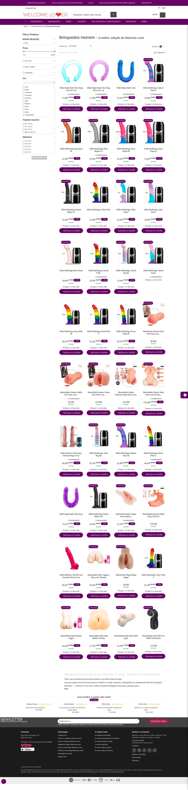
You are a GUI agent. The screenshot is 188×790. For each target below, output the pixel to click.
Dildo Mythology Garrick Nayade (126, 271)
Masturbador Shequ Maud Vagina (126, 576)
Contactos (135, 746)
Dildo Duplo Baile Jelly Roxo (71, 514)
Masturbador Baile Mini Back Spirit (126, 637)
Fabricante (135, 760)
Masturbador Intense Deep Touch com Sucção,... (153, 393)
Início (26, 26)
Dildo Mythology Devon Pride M (126, 332)
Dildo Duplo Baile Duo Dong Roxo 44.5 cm (98, 89)
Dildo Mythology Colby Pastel (126, 211)
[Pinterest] (144, 750)
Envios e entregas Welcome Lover (69, 741)
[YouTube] (154, 750)
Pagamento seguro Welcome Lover (69, 744)
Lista (164, 46)
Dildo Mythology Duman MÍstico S (71, 211)
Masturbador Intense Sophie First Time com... (71, 393)
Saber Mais (26, 745)
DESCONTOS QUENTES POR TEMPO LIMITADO (117, 3)
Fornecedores (136, 757)
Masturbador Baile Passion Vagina (71, 637)
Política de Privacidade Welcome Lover (70, 750)
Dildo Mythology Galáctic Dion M (126, 454)
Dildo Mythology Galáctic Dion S (153, 89)
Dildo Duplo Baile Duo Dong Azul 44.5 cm (71, 89)
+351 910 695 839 (138, 740)
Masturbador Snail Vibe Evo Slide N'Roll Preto (153, 637)
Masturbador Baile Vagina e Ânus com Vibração (98, 576)
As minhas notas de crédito (104, 741)
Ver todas (94, 700)
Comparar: (160, 52)
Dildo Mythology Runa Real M (71, 150)
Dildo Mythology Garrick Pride (99, 271)
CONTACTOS (30, 8)
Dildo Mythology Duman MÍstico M (99, 515)
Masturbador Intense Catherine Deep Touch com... (126, 393)
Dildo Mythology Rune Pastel (71, 270)
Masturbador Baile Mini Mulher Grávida (98, 637)
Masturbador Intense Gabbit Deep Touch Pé (153, 515)
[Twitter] (139, 750)
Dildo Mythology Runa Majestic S (98, 150)
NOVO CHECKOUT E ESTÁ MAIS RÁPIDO (67, 3)
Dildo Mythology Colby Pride (98, 210)
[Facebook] (134, 750)
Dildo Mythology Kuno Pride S (98, 332)
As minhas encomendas (103, 735)
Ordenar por (63, 46)
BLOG (91, 3)
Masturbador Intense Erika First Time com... (153, 332)
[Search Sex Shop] (113, 14)
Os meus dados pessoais (103, 747)
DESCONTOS (146, 3)
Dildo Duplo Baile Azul (126, 88)
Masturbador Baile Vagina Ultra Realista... (126, 515)
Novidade (148, 59)
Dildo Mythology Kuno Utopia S (153, 150)
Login (163, 8)
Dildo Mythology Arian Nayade (98, 454)
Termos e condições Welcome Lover (69, 738)
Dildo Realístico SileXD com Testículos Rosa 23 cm (71, 576)
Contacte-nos (62, 735)
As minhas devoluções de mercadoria (107, 738)
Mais (66, 689)
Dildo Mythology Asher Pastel (153, 211)
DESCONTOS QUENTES (36, 3)
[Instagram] (149, 750)
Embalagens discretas (65, 753)
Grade (161, 46)
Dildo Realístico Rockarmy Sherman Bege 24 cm (71, 454)
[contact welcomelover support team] (3, 781)
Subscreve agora (158, 721)
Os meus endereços (101, 744)
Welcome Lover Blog (138, 754)
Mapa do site (62, 756)
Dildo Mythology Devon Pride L (153, 454)
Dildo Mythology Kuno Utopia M (126, 150)
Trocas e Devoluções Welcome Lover (70, 747)
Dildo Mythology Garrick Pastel (153, 271)
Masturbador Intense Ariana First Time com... (98, 393)
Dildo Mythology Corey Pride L (153, 576)
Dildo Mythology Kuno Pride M (71, 332)
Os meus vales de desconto (104, 750)
